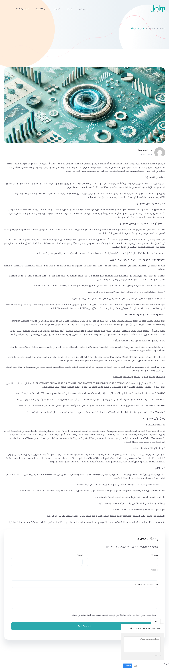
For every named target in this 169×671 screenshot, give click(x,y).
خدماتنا (70, 8)
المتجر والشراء (22, 8)
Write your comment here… (146, 584)
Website (154, 569)
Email (80, 555)
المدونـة (56, 8)
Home (162, 28)
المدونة (151, 28)
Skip (135, 666)
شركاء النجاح (41, 8)
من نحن (82, 8)
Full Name (154, 555)
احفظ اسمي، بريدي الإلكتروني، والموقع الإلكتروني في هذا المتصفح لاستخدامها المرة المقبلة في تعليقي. (113, 615)
